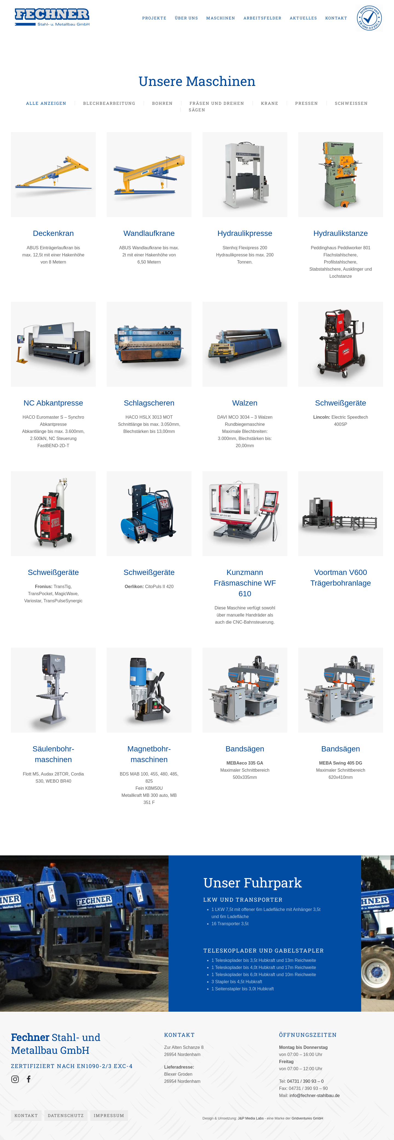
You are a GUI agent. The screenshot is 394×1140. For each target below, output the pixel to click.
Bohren (162, 103)
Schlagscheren (149, 403)
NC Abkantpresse (53, 403)
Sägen (197, 109)
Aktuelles (303, 18)
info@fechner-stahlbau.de (314, 1095)
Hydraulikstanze (340, 233)
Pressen (306, 103)
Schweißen (351, 103)
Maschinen (220, 18)
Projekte (154, 18)
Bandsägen (244, 749)
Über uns (186, 18)
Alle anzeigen (46, 103)
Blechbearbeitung (109, 103)
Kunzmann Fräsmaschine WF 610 (245, 583)
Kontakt (336, 18)
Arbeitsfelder (263, 18)
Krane (270, 103)
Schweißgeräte (340, 403)
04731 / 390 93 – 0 (305, 1081)
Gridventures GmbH (307, 1118)
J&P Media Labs (250, 1118)
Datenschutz (66, 1115)
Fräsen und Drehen (217, 103)
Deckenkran (53, 233)
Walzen (244, 403)
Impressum (109, 1115)
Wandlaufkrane (149, 233)
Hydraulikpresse (245, 233)
